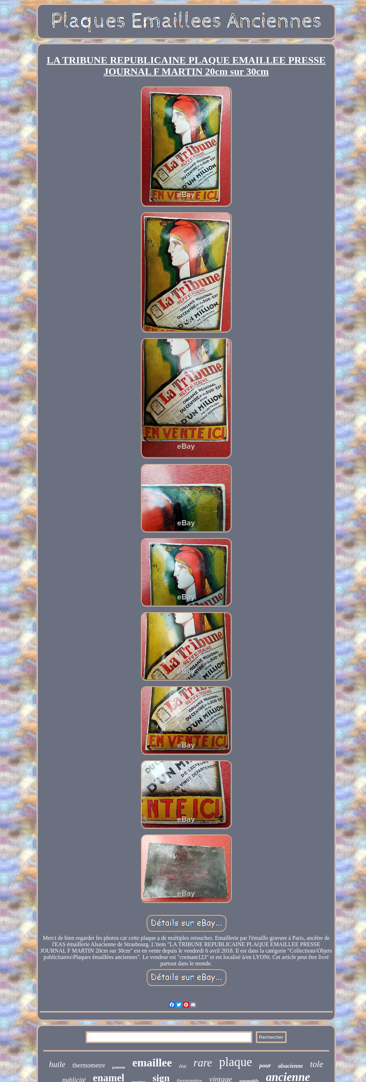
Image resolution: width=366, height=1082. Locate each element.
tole (316, 1064)
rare (202, 1062)
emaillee (152, 1062)
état (182, 1066)
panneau (118, 1067)
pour (265, 1065)
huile (57, 1064)
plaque (235, 1062)
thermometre (89, 1065)
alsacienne (290, 1066)
